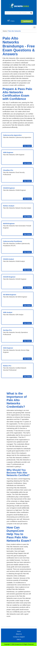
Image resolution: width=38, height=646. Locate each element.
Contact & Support (19, 637)
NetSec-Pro (7, 366)
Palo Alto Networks (14, 31)
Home (5, 31)
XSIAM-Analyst (8, 259)
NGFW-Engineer (9, 223)
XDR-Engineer (8, 152)
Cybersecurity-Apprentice (12, 135)
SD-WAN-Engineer (9, 294)
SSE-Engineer (8, 348)
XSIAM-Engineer (9, 188)
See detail (27, 146)
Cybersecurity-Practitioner (12, 241)
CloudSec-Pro (8, 170)
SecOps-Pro (7, 330)
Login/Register (27, 21)
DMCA (19, 639)
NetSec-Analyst (8, 206)
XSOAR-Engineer (9, 277)
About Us (19, 634)
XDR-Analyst (7, 312)
